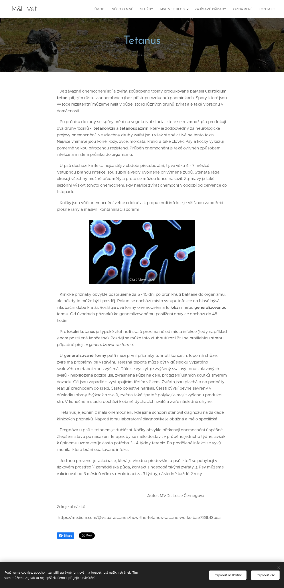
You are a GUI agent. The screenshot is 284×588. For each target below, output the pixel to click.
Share (65, 535)
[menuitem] (112, 9)
